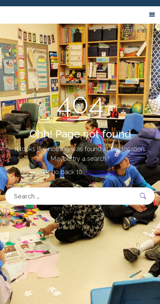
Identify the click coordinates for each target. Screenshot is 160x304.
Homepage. (101, 172)
